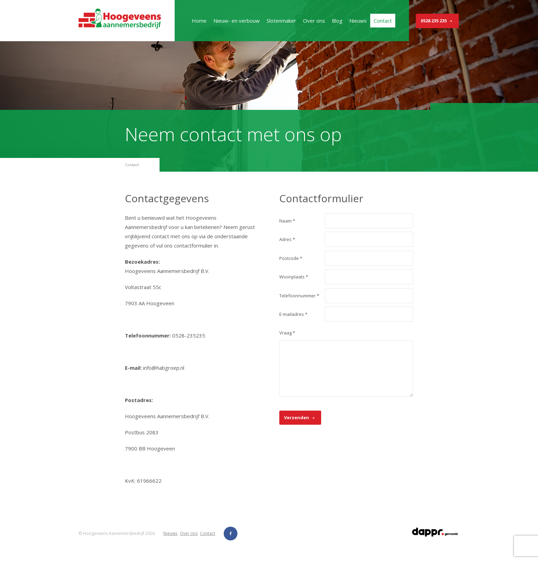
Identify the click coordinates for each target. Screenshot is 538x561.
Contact (383, 20)
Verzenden (300, 417)
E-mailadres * (293, 314)
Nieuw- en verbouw (236, 20)
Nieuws (358, 20)
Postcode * (290, 258)
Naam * (287, 221)
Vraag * (287, 333)
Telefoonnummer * (299, 296)
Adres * (287, 239)
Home (199, 20)
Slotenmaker (281, 20)
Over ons (314, 20)
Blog (337, 20)
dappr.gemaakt (435, 532)
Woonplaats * (293, 277)
